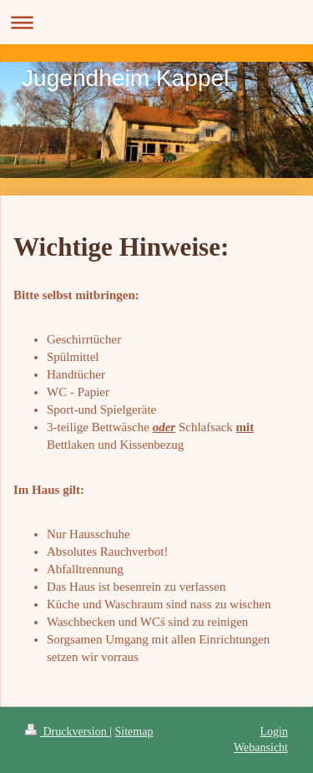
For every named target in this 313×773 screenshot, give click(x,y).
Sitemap (134, 731)
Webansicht (261, 747)
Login (274, 731)
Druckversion (67, 731)
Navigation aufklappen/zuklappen (156, 22)
